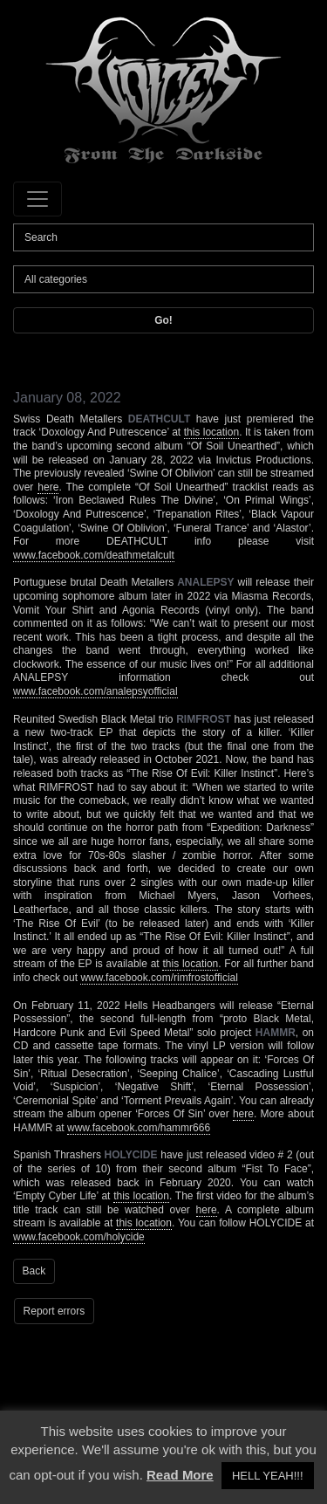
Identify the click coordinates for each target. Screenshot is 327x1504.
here (47, 487)
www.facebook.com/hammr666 (138, 1128)
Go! (163, 320)
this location (212, 432)
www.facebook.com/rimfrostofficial (159, 978)
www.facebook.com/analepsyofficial (95, 691)
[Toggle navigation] (37, 199)
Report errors (54, 1311)
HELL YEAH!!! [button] (267, 1475)
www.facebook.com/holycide (79, 1237)
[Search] (163, 237)
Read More (180, 1474)
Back (34, 1271)
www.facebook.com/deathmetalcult (93, 555)
